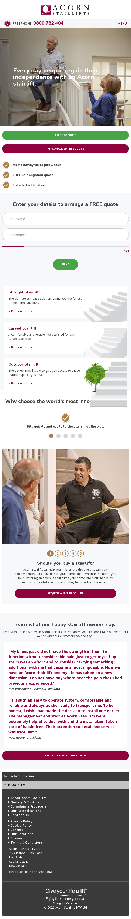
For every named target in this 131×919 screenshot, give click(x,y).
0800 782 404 (48, 23)
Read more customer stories (65, 755)
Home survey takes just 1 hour (37, 165)
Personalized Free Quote (65, 148)
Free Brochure (65, 135)
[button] (51, 436)
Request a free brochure (65, 593)
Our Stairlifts (15, 785)
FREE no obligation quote (33, 175)
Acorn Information (19, 776)
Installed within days (29, 185)
